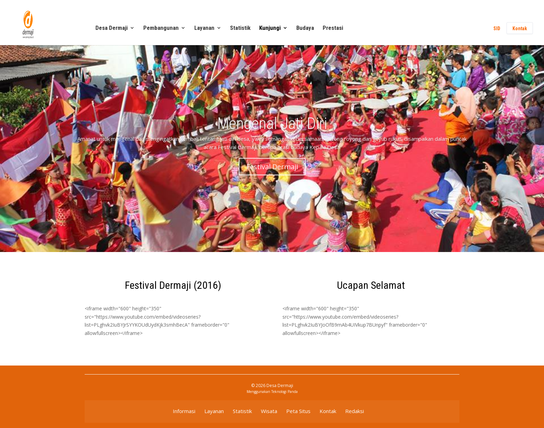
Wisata (269, 411)
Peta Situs (298, 411)
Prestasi (333, 28)
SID (496, 28)
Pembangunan (161, 28)
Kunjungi (270, 28)
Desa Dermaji (111, 28)
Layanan (204, 28)
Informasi (184, 411)
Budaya (305, 28)
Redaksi (354, 411)
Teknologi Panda (284, 391)
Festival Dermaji (272, 171)
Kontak (519, 28)
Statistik (240, 28)
